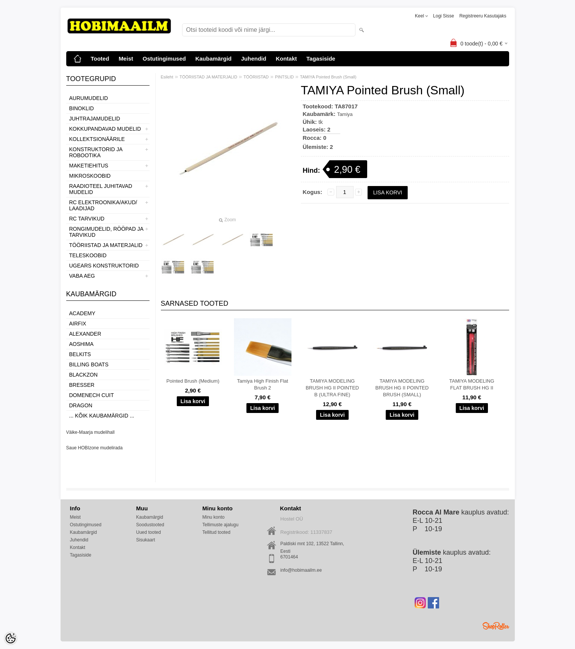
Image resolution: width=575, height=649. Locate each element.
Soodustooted (150, 524)
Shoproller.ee (496, 626)
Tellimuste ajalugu (220, 524)
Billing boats (89, 364)
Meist (125, 58)
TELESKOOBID (88, 255)
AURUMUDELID (88, 98)
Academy (82, 313)
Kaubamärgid (213, 58)
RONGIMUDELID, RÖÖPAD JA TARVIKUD (106, 232)
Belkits (80, 354)
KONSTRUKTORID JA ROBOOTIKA (96, 152)
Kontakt (286, 58)
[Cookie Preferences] (10, 638)
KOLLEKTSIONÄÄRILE (97, 139)
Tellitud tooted (217, 532)
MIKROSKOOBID (90, 176)
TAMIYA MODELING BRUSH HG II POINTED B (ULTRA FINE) (332, 387)
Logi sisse (443, 16)
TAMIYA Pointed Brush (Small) (328, 77)
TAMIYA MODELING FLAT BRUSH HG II (471, 384)
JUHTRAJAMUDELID (94, 119)
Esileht (167, 77)
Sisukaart (145, 540)
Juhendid (253, 58)
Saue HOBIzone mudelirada (94, 447)
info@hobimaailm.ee (301, 570)
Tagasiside (320, 58)
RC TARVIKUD (86, 219)
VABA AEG (82, 276)
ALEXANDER (85, 334)
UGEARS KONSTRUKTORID (104, 266)
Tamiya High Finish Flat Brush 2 (262, 384)
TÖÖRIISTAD (255, 77)
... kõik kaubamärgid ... (101, 416)
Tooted (100, 58)
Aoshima (81, 344)
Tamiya (344, 114)
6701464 (289, 557)
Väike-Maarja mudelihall (90, 432)
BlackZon (83, 375)
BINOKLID (81, 108)
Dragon (80, 405)
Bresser (82, 385)
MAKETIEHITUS (88, 166)
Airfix (77, 324)
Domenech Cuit (91, 395)
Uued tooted (148, 532)
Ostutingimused (164, 58)
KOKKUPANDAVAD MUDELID (105, 129)
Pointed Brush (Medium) (192, 381)
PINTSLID (284, 77)
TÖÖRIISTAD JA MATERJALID (106, 245)
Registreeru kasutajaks (482, 16)
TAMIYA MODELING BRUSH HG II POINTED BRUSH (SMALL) (402, 387)
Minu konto (214, 517)
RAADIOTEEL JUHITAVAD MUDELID (100, 189)
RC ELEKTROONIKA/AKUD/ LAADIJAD (103, 205)
